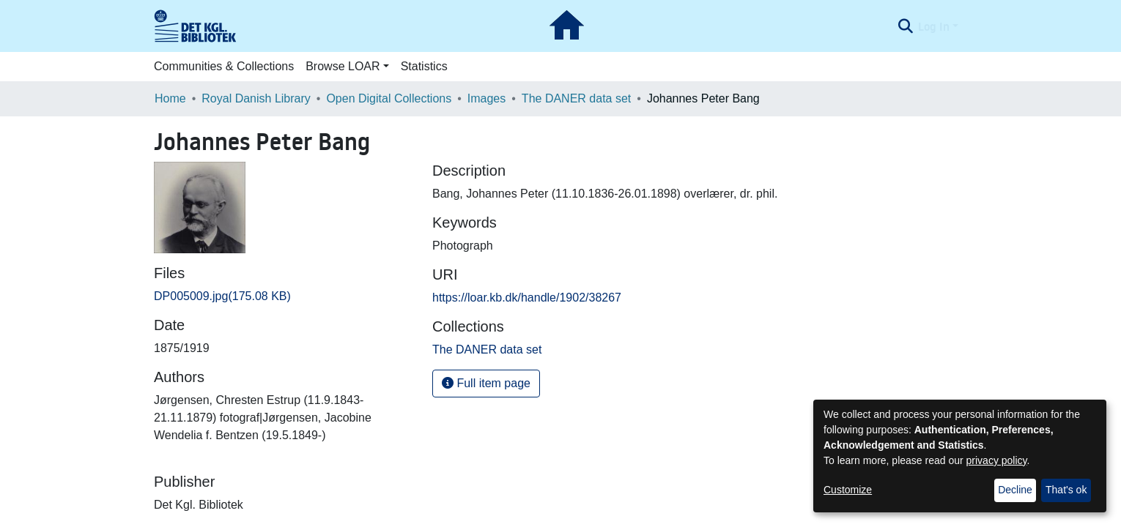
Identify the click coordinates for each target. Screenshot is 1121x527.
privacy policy (996, 460)
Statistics (424, 66)
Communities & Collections (224, 66)
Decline (1015, 490)
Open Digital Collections (388, 98)
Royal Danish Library (256, 98)
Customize (848, 490)
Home (170, 98)
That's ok (1066, 490)
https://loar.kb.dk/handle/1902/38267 (526, 297)
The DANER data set (576, 98)
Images (486, 98)
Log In (934, 26)
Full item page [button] (486, 383)
